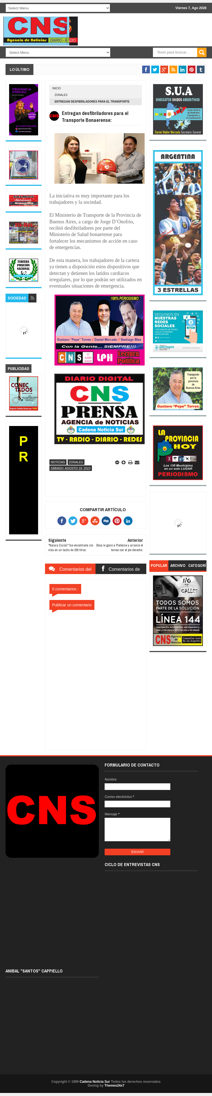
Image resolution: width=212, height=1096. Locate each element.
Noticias (58, 462)
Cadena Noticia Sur (95, 1082)
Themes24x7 (114, 1085)
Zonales (61, 95)
